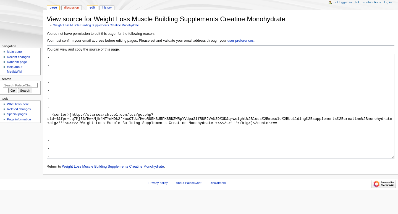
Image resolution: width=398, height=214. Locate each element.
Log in (388, 2)
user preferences (240, 41)
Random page (17, 62)
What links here (18, 104)
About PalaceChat (188, 203)
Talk (357, 2)
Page (53, 7)
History (107, 7)
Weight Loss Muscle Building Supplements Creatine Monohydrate (96, 25)
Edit (92, 7)
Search (6, 79)
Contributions (372, 2)
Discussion (71, 7)
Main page (14, 51)
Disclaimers (218, 203)
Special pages (17, 114)
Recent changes (18, 57)
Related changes (19, 109)
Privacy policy (158, 203)
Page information (19, 119)
